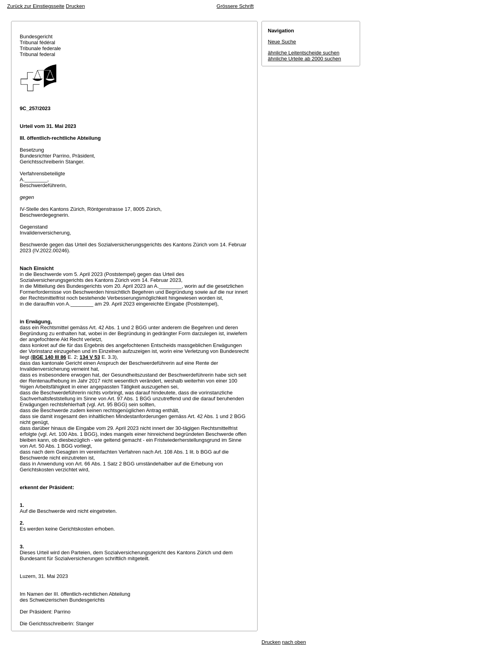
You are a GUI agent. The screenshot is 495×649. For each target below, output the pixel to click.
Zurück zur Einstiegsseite (35, 6)
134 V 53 (90, 357)
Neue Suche (282, 42)
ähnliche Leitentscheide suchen (303, 53)
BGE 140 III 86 (49, 357)
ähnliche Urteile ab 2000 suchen (304, 59)
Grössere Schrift (235, 6)
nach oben (294, 642)
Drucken (75, 6)
